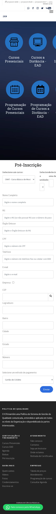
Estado (5, 344)
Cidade (5, 331)
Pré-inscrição (8, 458)
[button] (23, 507)
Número (6, 357)
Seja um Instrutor (38, 448)
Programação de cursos (41, 478)
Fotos (5, 478)
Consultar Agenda (38, 482)
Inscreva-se (7, 486)
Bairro (5, 318)
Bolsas (5, 454)
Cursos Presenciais (11, 443)
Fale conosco (36, 441)
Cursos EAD (7, 446)
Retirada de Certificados (41, 456)
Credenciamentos (10, 482)
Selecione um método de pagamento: (19, 372)
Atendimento (36, 474)
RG (3, 211)
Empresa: (7, 282)
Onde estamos (37, 452)
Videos (5, 474)
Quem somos (8, 470)
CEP (4, 289)
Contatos (34, 444)
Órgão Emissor (9, 224)
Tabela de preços (38, 470)
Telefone (6, 253)
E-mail (5, 268)
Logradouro (7, 303)
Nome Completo (9, 196)
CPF (4, 240)
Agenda (5, 450)
